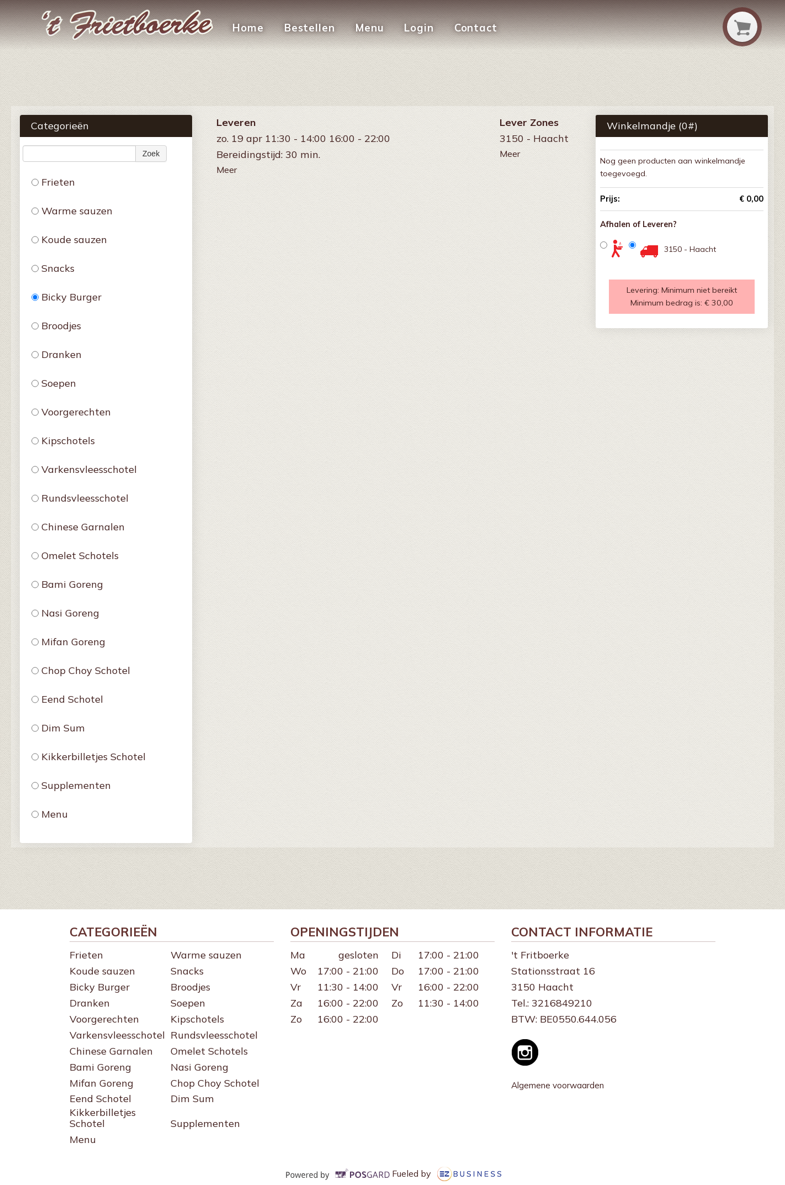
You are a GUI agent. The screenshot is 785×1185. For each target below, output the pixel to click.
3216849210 (562, 1003)
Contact (470, 28)
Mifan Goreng (68, 641)
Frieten (53, 182)
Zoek (151, 153)
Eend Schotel (67, 699)
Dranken (56, 354)
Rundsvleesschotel (80, 498)
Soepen (53, 383)
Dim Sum (58, 727)
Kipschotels (63, 440)
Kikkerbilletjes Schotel (88, 756)
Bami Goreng (67, 584)
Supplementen (71, 785)
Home (247, 28)
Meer (226, 169)
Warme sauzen (72, 210)
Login (415, 28)
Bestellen (308, 28)
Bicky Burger (66, 297)
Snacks (53, 268)
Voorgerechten (71, 411)
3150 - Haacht (690, 249)
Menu (367, 28)
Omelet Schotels (75, 555)
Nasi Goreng (65, 613)
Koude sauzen (69, 239)
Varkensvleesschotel (84, 469)
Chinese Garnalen (78, 526)
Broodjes (56, 325)
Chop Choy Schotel (80, 670)
